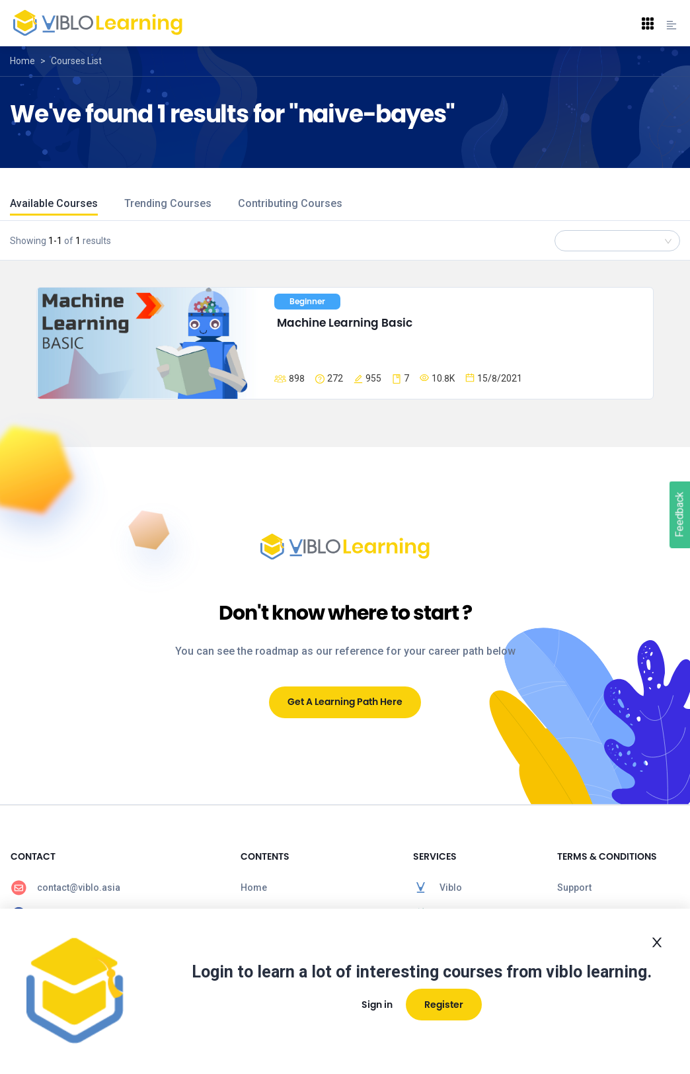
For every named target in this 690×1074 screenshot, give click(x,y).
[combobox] (617, 240)
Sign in (377, 1004)
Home (22, 61)
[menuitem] (115, 887)
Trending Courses (167, 203)
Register (443, 1004)
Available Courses (54, 203)
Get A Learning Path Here (345, 701)
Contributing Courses (290, 203)
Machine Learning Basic (344, 323)
